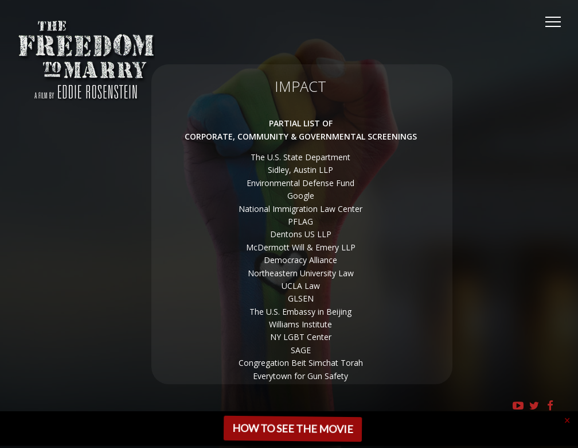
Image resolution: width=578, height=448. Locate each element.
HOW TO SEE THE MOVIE (291, 428)
